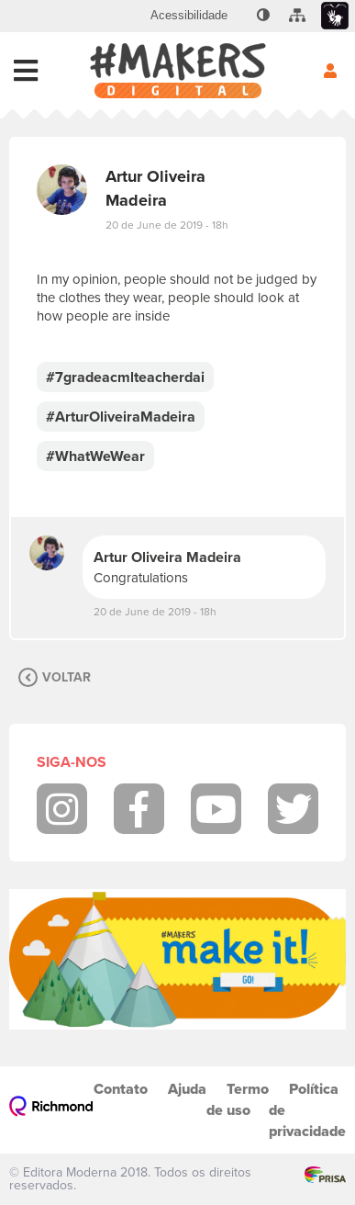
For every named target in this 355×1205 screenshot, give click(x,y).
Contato (121, 1088)
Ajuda (187, 1088)
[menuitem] (189, 15)
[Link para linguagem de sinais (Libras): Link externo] (335, 16)
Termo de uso (237, 1099)
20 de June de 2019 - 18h (166, 225)
